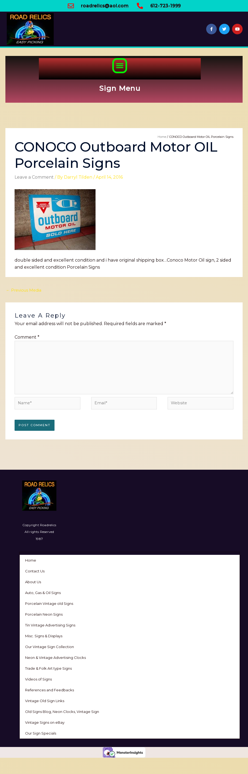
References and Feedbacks (49, 690)
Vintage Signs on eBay (44, 722)
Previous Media (23, 290)
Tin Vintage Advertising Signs (50, 625)
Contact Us (35, 571)
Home (30, 560)
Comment (27, 337)
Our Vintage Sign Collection (49, 647)
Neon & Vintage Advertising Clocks (55, 657)
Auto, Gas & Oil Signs (43, 592)
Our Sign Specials (40, 733)
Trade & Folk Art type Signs (48, 668)
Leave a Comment (34, 177)
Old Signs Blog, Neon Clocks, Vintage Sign (62, 711)
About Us (33, 582)
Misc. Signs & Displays (43, 636)
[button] (119, 65)
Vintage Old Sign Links (44, 701)
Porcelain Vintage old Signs (49, 603)
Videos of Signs (38, 679)
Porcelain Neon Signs (44, 614)
